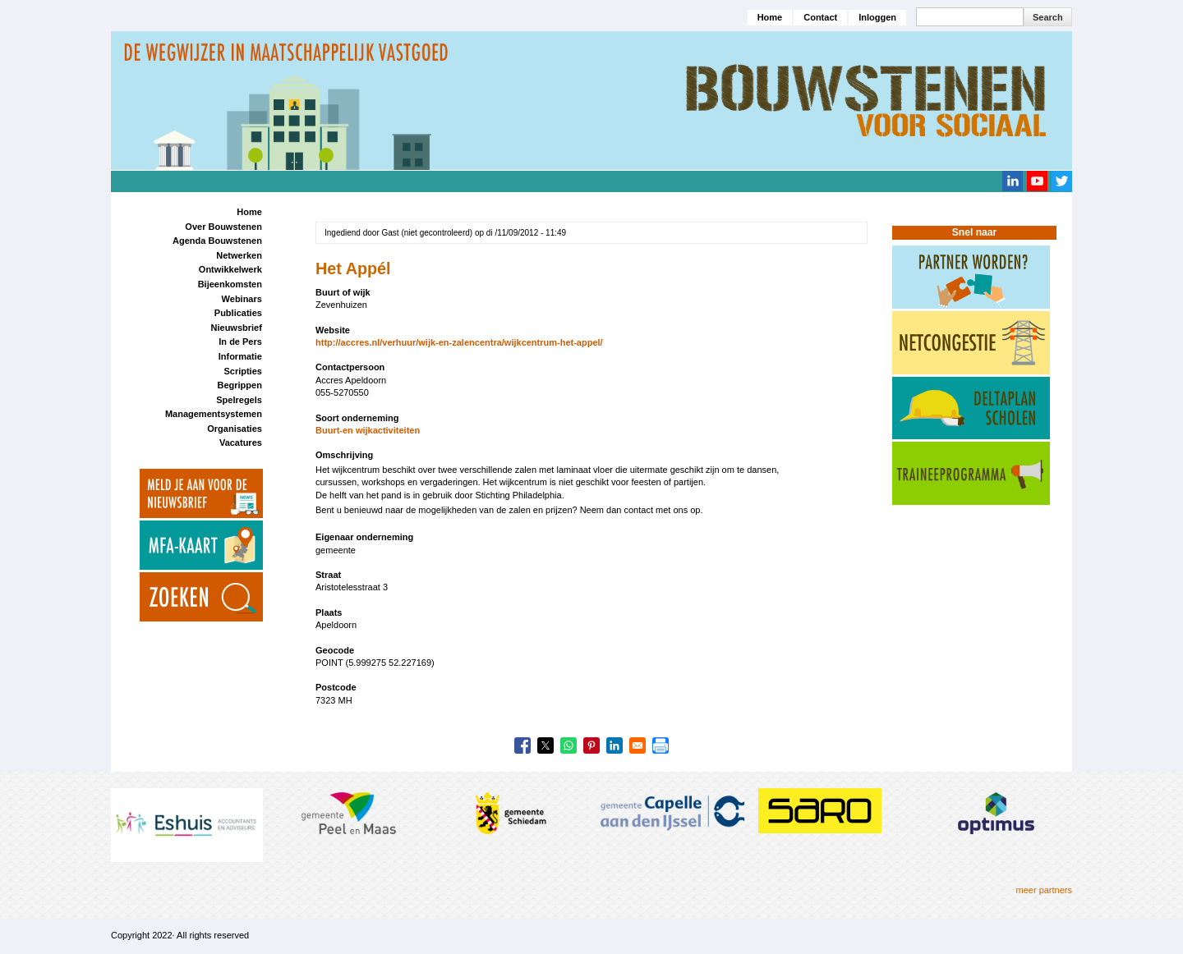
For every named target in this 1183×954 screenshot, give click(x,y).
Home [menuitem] (249, 212)
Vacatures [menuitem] (240, 442)
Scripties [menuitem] (242, 371)
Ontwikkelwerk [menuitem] (230, 269)
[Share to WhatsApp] (568, 745)
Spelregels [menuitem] (239, 400)
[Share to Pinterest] (591, 745)
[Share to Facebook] (522, 745)
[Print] (660, 745)
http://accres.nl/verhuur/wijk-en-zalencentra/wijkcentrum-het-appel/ (459, 342)
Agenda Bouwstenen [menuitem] (217, 240)
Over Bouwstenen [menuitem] (223, 227)
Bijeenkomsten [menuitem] (230, 284)
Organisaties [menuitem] (234, 428)
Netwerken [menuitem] (239, 255)
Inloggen (877, 17)
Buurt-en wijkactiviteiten (367, 430)
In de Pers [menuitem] (240, 341)
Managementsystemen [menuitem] (213, 414)
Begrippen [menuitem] (239, 385)
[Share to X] (545, 745)
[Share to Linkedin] (614, 745)
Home (770, 17)
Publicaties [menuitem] (238, 313)
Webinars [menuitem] (242, 299)
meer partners (1044, 890)
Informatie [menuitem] (240, 356)
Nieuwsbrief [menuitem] (236, 328)
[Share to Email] (637, 745)
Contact (820, 17)
